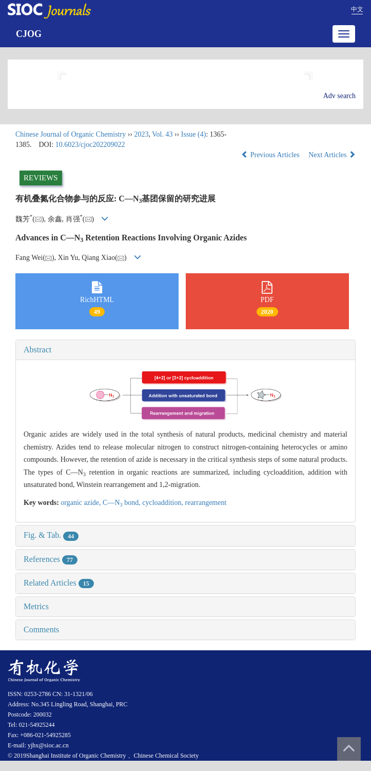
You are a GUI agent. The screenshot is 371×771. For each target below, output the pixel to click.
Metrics (36, 606)
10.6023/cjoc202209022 (90, 144)
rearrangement (206, 502)
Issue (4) (193, 134)
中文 (357, 9)
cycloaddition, (163, 502)
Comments (41, 629)
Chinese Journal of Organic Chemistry (70, 134)
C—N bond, (122, 502)
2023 (141, 134)
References (50, 559)
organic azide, (82, 502)
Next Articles (332, 155)
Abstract (37, 349)
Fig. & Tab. (51, 535)
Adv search (339, 96)
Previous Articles (271, 155)
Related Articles (59, 582)
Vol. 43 (162, 134)
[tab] (185, 350)
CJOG (29, 34)
